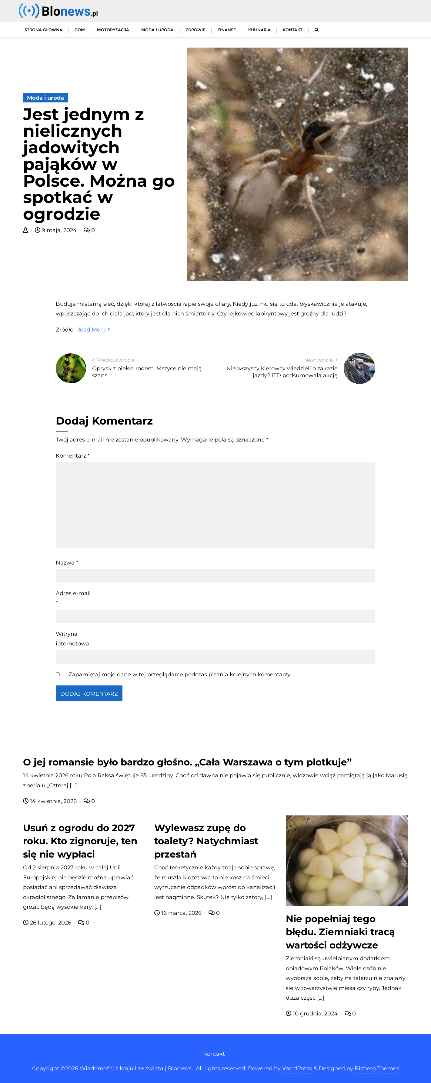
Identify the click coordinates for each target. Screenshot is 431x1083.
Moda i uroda (45, 98)
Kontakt (214, 1054)
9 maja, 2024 (56, 230)
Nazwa (67, 562)
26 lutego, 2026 (48, 922)
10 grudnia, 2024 (312, 1013)
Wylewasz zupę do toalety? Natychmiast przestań (206, 841)
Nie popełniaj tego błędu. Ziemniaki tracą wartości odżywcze (340, 932)
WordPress (297, 1068)
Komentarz (73, 455)
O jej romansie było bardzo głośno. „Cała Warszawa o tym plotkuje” (187, 762)
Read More (91, 329)
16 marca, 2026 (178, 913)
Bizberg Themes (377, 1068)
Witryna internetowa (72, 639)
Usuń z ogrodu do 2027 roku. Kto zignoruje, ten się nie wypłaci (80, 841)
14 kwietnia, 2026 (50, 801)
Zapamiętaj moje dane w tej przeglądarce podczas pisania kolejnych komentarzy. (179, 674)
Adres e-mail (73, 598)
